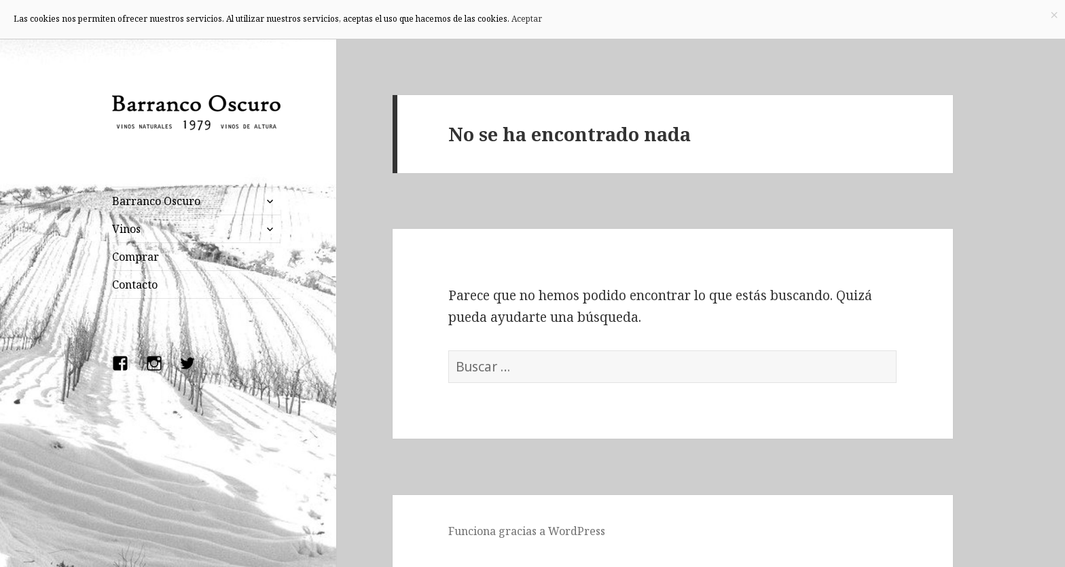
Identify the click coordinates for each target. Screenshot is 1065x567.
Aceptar (526, 18)
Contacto (135, 284)
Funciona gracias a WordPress (526, 531)
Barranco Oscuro (156, 201)
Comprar (135, 256)
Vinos (126, 228)
